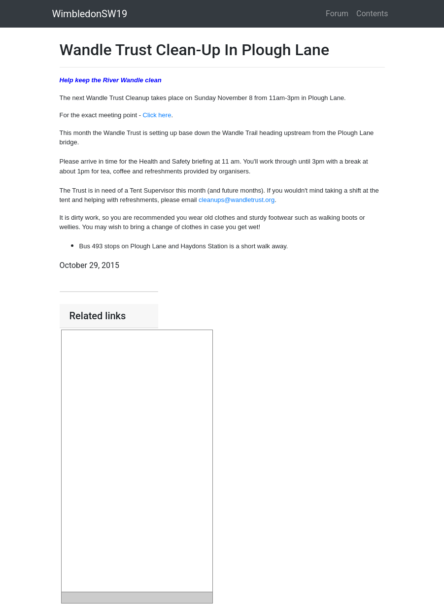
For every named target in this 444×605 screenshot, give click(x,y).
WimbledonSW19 (90, 14)
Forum (337, 13)
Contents (372, 13)
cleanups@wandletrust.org (236, 199)
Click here (157, 115)
